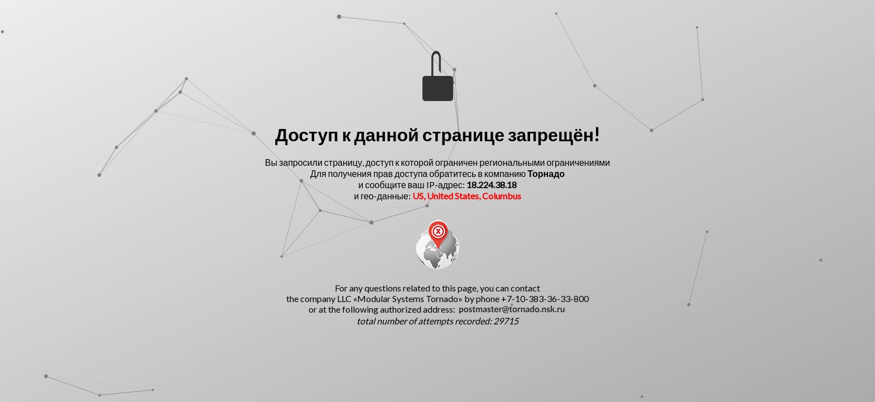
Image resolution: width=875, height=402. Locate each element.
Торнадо (546, 173)
